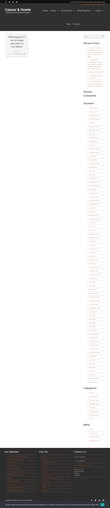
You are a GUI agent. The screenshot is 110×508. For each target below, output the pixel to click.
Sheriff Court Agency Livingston (16, 472)
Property (92, 408)
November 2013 (94, 238)
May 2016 (92, 208)
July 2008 (92, 315)
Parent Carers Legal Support (15, 459)
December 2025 (94, 115)
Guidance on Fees (47, 475)
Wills (90, 419)
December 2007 (94, 341)
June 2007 (92, 364)
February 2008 (93, 334)
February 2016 (93, 215)
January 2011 (93, 264)
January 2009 (93, 293)
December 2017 (94, 197)
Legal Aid (44, 472)
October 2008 (93, 304)
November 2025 (94, 119)
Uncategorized (94, 415)
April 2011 (92, 256)
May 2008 (92, 323)
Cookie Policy (46, 468)
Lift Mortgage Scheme (13, 481)
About (54, 10)
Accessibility (45, 459)
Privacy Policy (46, 481)
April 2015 (92, 223)
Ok (102, 505)
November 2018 (94, 186)
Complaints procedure (48, 462)
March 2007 (93, 375)
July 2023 (92, 134)
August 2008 (93, 312)
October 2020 (93, 152)
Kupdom (9, 478)
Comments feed (94, 437)
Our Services (68, 10)
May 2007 (92, 367)
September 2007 (94, 352)
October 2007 (93, 349)
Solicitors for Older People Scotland (17, 456)
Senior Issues (11, 484)
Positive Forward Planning (14, 490)
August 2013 (93, 241)
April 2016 (92, 212)
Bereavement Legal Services (15, 487)
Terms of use (46, 484)
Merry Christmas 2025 (96, 72)
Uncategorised (94, 411)
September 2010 (94, 275)
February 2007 (93, 378)
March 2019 (93, 178)
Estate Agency (85, 10)
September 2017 (94, 204)
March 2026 (93, 108)
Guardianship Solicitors (14, 468)
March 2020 (93, 160)
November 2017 (94, 201)
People (44, 487)
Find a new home (12, 462)
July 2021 (92, 145)
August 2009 (93, 278)
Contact (76, 24)
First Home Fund (12, 465)
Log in (91, 429)
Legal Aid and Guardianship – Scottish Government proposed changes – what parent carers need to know (95, 64)
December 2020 (94, 149)
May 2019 (92, 175)
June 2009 (92, 282)
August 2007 (93, 356)
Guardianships (94, 400)
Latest (99, 10)
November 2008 (94, 301)
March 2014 (93, 230)
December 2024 (94, 126)
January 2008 (93, 338)
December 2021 (94, 138)
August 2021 (93, 141)
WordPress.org (94, 441)
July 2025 (92, 123)
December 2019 (94, 164)
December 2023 (94, 130)
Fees (68, 24)
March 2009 (93, 289)
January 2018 (93, 193)
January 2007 (93, 382)
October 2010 (93, 271)
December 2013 (94, 234)
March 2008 (93, 330)
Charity (91, 393)
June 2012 (92, 252)
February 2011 (93, 260)
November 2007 (94, 345)
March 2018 (93, 189)
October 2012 (93, 249)
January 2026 (93, 112)
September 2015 (94, 219)
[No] (107, 505)
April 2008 (92, 326)
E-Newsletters (93, 397)
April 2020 (92, 156)
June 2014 (92, 227)
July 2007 (92, 360)
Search (103, 36)
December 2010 (94, 267)
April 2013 (92, 245)
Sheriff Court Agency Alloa (14, 475)
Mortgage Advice (94, 404)
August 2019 (93, 167)
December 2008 (94, 297)
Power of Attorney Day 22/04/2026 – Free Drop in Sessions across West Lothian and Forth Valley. (95, 52)
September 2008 (94, 308)
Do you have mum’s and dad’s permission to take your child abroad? (94, 84)
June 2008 (92, 319)
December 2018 (94, 182)
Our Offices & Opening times (50, 478)
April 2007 (92, 371)
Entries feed (93, 433)
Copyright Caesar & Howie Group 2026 (18, 500)
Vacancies (45, 490)
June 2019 (92, 171)
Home (45, 10)
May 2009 (92, 286)
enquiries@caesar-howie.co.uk (93, 4)
